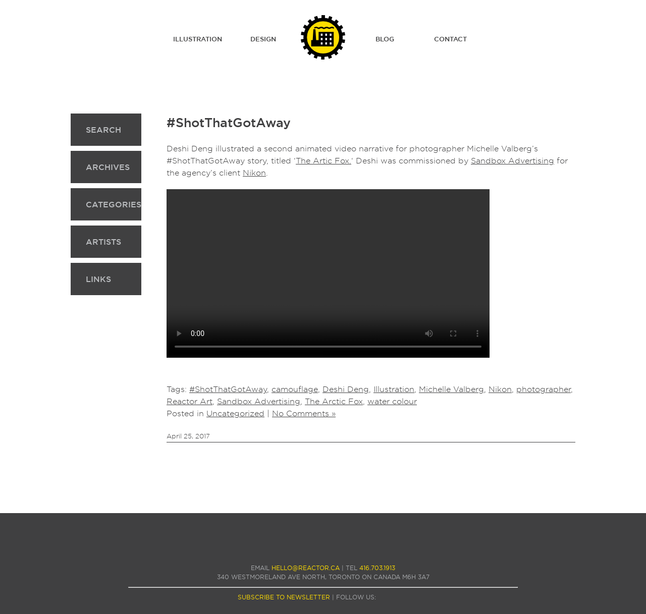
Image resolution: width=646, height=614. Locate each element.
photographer (543, 389)
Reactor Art (189, 401)
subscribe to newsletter (284, 597)
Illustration (197, 38)
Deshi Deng (345, 389)
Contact (450, 38)
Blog (384, 38)
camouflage (295, 389)
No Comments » (304, 413)
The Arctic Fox (334, 401)
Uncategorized (235, 413)
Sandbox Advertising (512, 160)
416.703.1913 (377, 568)
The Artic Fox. (323, 160)
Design (263, 38)
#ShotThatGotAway (229, 123)
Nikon (254, 173)
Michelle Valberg (451, 389)
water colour (392, 401)
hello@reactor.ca (306, 568)
